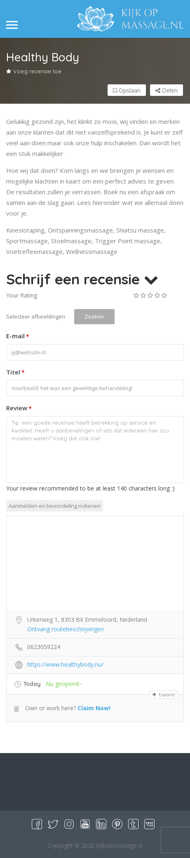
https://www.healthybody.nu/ (65, 664)
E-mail (17, 336)
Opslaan (127, 90)
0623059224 (43, 647)
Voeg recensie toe (33, 71)
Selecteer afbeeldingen (35, 316)
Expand (163, 695)
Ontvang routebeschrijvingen (65, 629)
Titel (15, 372)
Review (19, 408)
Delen (166, 90)
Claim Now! (93, 708)
